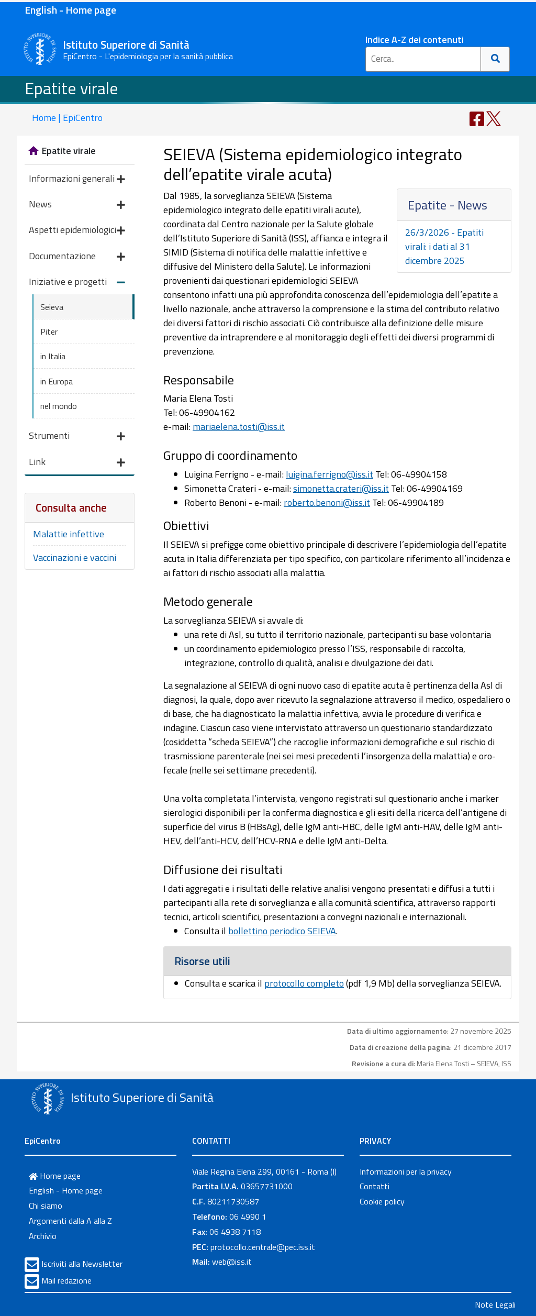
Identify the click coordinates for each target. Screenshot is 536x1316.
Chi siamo (45, 1205)
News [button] (77, 205)
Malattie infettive (68, 534)
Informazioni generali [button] (77, 179)
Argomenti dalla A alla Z (70, 1220)
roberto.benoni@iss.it (327, 502)
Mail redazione (66, 1280)
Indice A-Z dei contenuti (414, 39)
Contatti (374, 1186)
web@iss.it (232, 1261)
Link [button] (77, 463)
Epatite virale (71, 88)
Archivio (43, 1236)
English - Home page (70, 10)
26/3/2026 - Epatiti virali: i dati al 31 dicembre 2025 (444, 246)
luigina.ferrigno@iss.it (329, 474)
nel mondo (58, 406)
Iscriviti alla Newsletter (81, 1263)
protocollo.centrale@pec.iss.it (262, 1247)
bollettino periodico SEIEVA (282, 931)
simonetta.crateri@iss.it (341, 488)
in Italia (52, 356)
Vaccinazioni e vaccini (74, 557)
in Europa (56, 381)
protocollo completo (304, 983)
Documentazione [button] (77, 257)
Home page (55, 1175)
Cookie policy (382, 1201)
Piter (49, 331)
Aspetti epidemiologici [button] (77, 231)
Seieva (51, 307)
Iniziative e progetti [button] (77, 282)
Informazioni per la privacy (406, 1171)
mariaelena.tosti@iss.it (239, 426)
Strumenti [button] (77, 436)
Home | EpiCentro (67, 117)
